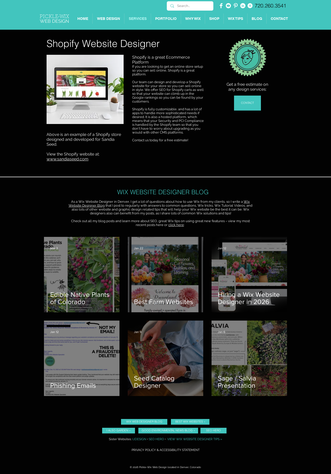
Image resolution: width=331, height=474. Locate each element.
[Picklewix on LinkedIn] (242, 5)
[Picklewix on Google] (250, 5)
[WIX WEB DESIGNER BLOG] (144, 422)
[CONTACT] (247, 103)
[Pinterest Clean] (235, 5)
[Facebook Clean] (221, 5)
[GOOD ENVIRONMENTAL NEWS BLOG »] (168, 430)
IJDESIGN (139, 439)
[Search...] (189, 6)
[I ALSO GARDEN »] (118, 430)
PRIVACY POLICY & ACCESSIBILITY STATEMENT (166, 450)
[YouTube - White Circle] (228, 5)
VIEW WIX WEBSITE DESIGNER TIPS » (194, 439)
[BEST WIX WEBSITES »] (190, 422)
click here (176, 225)
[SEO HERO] (213, 430)
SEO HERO (156, 439)
